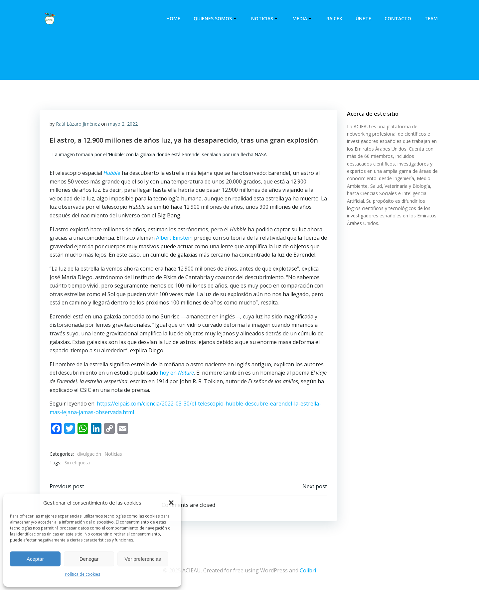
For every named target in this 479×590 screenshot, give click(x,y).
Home (173, 18)
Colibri (308, 570)
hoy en (177, 372)
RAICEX (334, 18)
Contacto (398, 18)
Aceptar (35, 559)
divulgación (89, 454)
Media (302, 18)
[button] (171, 502)
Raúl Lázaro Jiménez (78, 124)
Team (431, 18)
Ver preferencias (143, 559)
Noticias (265, 18)
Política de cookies (82, 574)
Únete (363, 18)
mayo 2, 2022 (123, 124)
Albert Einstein (174, 237)
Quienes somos (216, 18)
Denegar (89, 559)
